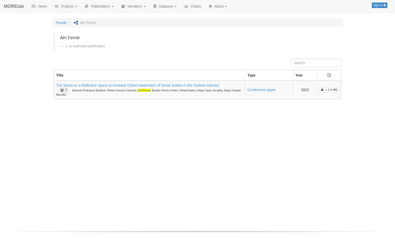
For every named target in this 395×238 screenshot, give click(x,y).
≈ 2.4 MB (329, 90)
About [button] (218, 6)
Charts (192, 6)
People (61, 23)
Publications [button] (99, 6)
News (39, 6)
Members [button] (133, 6)
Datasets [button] (165, 6)
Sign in (379, 5)
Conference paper (261, 90)
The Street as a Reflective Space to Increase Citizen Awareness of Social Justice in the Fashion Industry (137, 85)
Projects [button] (66, 6)
